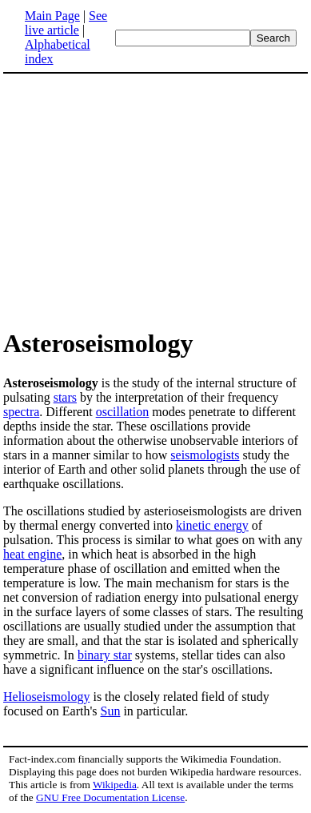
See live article (66, 23)
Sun (111, 711)
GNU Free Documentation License (110, 797)
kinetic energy (212, 525)
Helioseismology (46, 696)
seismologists (204, 455)
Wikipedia (115, 785)
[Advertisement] (137, 200)
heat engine (32, 554)
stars (65, 397)
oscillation (123, 412)
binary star (105, 655)
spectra (21, 412)
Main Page (52, 15)
